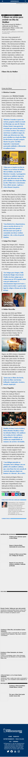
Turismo (15, 741)
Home (3, 15)
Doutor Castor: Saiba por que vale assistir (13, 608)
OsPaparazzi (14, 1)
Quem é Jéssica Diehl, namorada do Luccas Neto (17, 546)
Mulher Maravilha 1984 (11, 356)
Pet (10, 741)
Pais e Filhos (20, 739)
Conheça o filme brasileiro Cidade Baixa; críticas (17, 686)
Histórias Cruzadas (18, 96)
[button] (3, 1)
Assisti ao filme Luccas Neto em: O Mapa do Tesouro (17, 554)
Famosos (16, 736)
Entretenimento (11, 15)
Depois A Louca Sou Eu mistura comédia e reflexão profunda (17, 564)
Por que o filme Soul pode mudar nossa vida (17, 695)
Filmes (19, 15)
